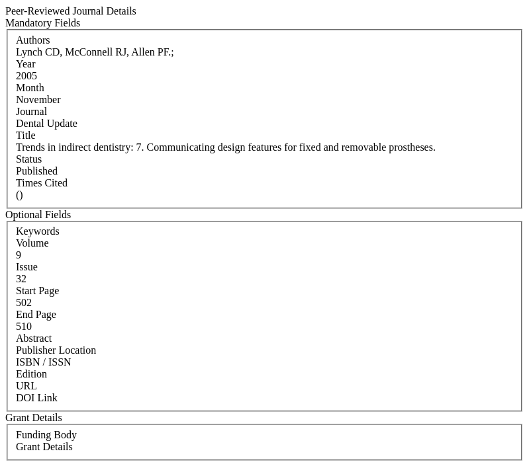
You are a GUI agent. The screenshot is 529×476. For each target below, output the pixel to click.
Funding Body (46, 434)
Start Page (37, 290)
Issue (27, 266)
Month (30, 87)
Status (29, 159)
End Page (36, 314)
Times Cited (42, 182)
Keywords (38, 231)
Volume (32, 243)
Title (26, 135)
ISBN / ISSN (44, 362)
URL (26, 385)
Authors (33, 40)
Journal (31, 111)
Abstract (34, 338)
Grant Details (44, 446)
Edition (31, 373)
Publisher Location (56, 350)
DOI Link (37, 397)
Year (25, 63)
